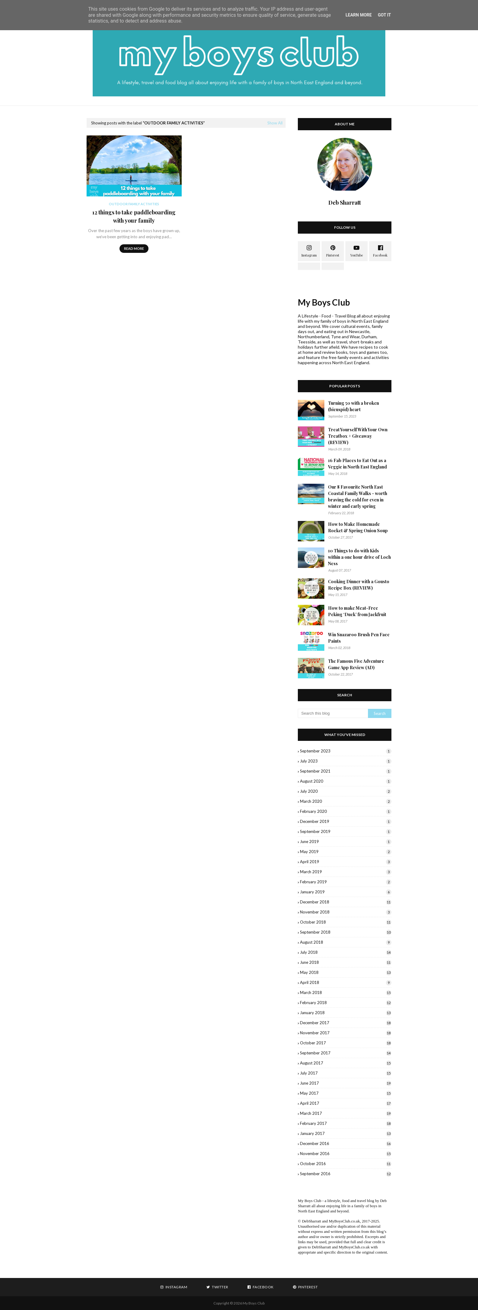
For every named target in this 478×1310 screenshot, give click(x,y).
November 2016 (345, 1153)
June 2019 (345, 841)
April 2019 (345, 861)
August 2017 (345, 1063)
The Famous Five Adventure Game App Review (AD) (356, 664)
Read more (134, 248)
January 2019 (345, 891)
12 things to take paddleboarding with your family (134, 216)
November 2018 (345, 912)
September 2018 (345, 932)
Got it (384, 15)
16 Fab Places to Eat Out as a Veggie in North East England (357, 464)
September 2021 (345, 771)
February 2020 (345, 811)
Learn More (358, 15)
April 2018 (345, 982)
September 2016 (345, 1173)
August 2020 (345, 781)
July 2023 (345, 761)
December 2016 (345, 1143)
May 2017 (345, 1093)
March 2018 (345, 992)
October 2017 (345, 1042)
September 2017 (345, 1052)
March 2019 (345, 871)
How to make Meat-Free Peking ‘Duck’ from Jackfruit (357, 611)
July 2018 (345, 952)
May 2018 (345, 972)
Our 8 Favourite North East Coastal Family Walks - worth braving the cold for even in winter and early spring (357, 496)
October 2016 (345, 1163)
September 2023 (345, 750)
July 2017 (345, 1073)
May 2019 (345, 851)
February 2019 (345, 881)
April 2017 (345, 1103)
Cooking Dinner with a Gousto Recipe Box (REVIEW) (358, 585)
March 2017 (345, 1113)
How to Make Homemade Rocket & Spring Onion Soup (358, 527)
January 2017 (345, 1133)
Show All (275, 122)
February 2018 (345, 1002)
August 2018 (345, 942)
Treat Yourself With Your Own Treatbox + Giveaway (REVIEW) (357, 436)
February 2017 (345, 1123)
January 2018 (345, 1012)
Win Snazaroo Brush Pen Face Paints (359, 638)
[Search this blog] (333, 713)
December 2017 (345, 1022)
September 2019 (345, 831)
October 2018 (345, 922)
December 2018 (345, 901)
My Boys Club (324, 302)
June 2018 (345, 962)
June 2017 (345, 1083)
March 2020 (345, 801)
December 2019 (345, 821)
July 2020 (345, 791)
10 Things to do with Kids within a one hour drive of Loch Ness (359, 557)
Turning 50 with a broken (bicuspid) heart (353, 406)
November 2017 (345, 1032)
